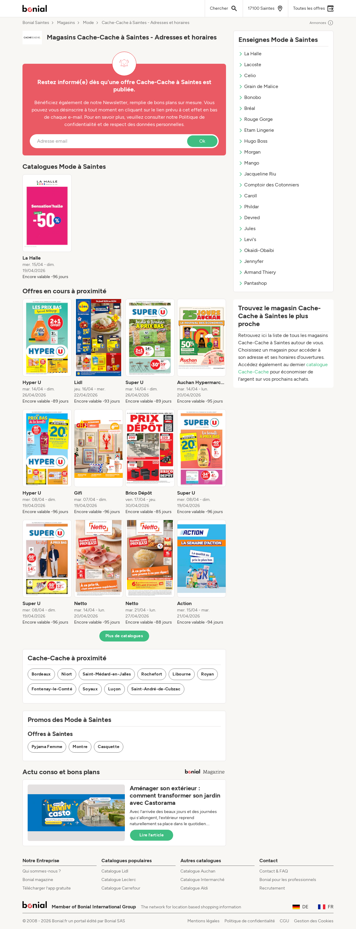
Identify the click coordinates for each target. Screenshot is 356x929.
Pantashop (252, 283)
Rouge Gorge (255, 119)
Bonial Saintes (35, 23)
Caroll (247, 196)
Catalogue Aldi (194, 888)
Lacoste (249, 64)
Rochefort (151, 674)
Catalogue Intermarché (202, 879)
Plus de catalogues (124, 635)
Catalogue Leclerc (118, 879)
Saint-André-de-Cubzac (155, 689)
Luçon (114, 689)
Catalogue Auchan (197, 871)
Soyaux (90, 689)
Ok (202, 141)
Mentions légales (203, 921)
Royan (207, 674)
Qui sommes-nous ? (41, 871)
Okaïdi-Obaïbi (256, 250)
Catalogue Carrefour (120, 888)
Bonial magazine (37, 879)
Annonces (322, 23)
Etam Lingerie (256, 130)
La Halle (250, 53)
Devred (249, 217)
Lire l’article (151, 835)
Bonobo (249, 97)
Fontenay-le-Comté (52, 689)
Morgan (249, 152)
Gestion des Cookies (314, 921)
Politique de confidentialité (249, 921)
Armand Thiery (257, 272)
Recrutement (272, 888)
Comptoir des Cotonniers (268, 185)
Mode (88, 23)
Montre (80, 746)
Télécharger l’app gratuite (46, 888)
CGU (284, 921)
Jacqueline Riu (257, 174)
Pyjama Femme (47, 746)
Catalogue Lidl (114, 871)
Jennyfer (250, 261)
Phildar (248, 206)
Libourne (182, 674)
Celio (247, 75)
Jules (246, 228)
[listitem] (47, 227)
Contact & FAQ (273, 871)
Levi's (247, 239)
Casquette (108, 746)
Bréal (246, 108)
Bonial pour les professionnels (287, 879)
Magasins (66, 23)
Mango (248, 163)
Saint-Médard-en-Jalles (107, 674)
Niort (66, 674)
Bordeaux (41, 674)
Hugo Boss (252, 141)
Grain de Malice (258, 86)
